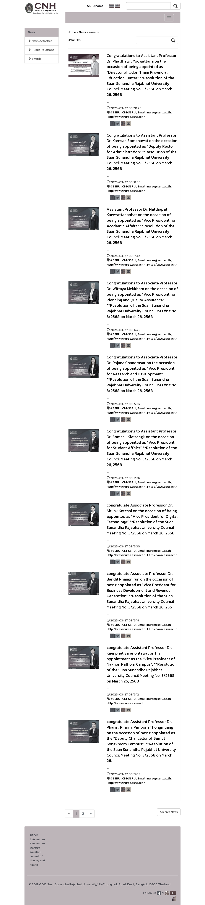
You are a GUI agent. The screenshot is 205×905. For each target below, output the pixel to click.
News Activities (40, 41)
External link (37, 839)
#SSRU (115, 112)
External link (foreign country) (37, 847)
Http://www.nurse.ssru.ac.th (126, 117)
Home (72, 32)
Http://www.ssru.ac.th (162, 264)
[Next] (69, 814)
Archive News (169, 812)
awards (34, 58)
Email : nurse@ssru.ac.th (154, 112)
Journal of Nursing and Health (37, 860)
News (31, 32)
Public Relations (41, 50)
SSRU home (95, 6)
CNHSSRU (129, 112)
